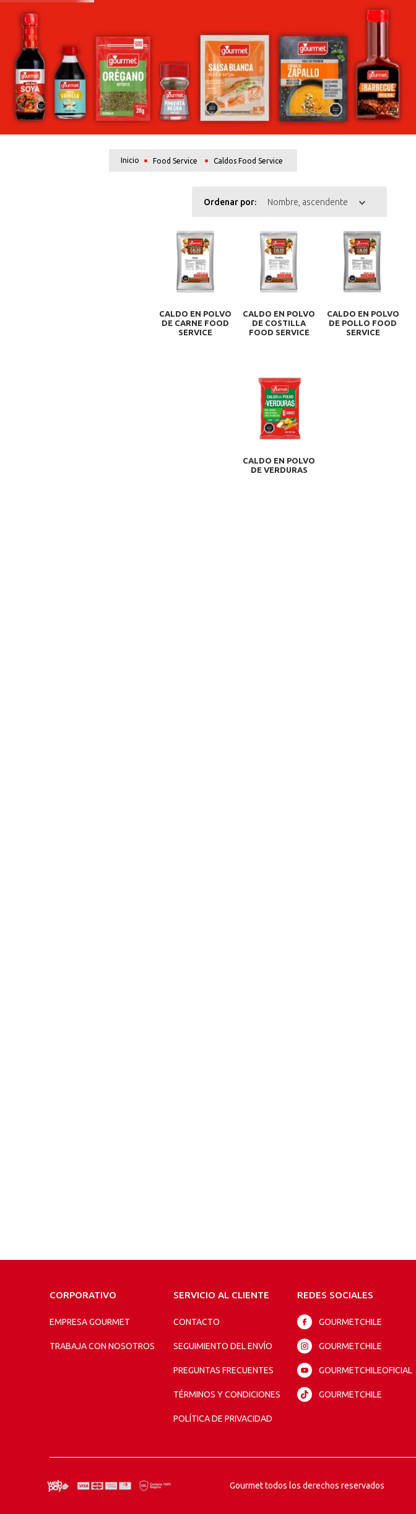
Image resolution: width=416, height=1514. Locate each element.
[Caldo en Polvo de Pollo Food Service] (363, 288)
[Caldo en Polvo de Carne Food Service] (196, 288)
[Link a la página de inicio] (130, 160)
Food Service (175, 161)
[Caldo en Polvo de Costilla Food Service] (279, 288)
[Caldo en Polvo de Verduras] (279, 400)
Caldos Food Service (248, 161)
